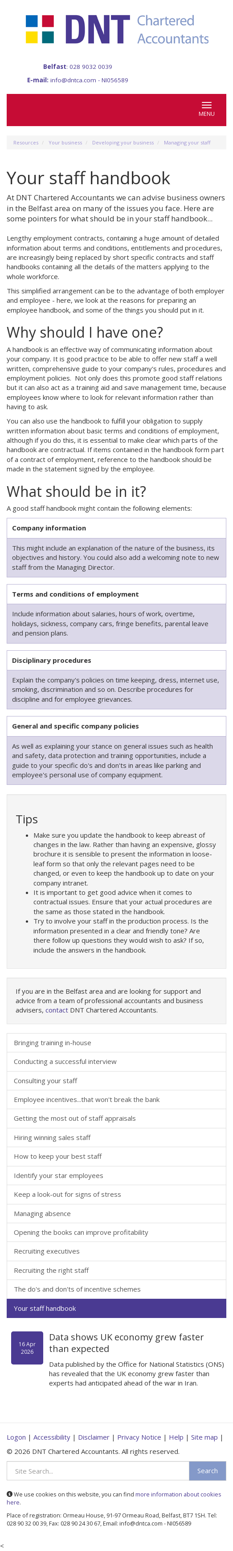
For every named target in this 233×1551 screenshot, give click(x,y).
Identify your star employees (58, 1175)
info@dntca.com (73, 80)
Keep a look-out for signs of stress (67, 1194)
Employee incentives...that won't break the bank (86, 1099)
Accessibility (51, 1436)
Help (176, 1436)
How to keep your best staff (58, 1156)
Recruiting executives (47, 1250)
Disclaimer (94, 1436)
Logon (16, 1436)
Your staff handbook (45, 1308)
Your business (65, 142)
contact (56, 1009)
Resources (25, 142)
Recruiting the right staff (51, 1270)
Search (207, 1470)
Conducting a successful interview (65, 1061)
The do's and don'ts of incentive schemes (77, 1288)
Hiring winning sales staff (52, 1137)
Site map (204, 1436)
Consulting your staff (45, 1080)
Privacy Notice (139, 1436)
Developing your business (123, 142)
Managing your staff (187, 142)
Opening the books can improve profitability (81, 1232)
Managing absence (42, 1213)
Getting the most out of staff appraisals (75, 1118)
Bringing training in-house (52, 1042)
